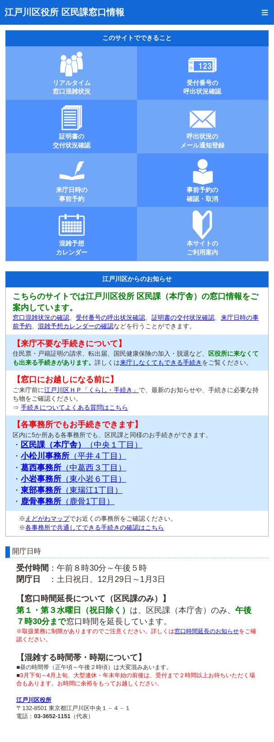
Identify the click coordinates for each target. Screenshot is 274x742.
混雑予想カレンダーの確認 (76, 326)
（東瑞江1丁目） (72, 490)
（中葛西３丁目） (73, 467)
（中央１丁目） (81, 444)
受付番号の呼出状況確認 (110, 317)
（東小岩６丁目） (73, 478)
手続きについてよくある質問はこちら (74, 407)
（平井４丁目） (73, 455)
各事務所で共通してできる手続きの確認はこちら (94, 527)
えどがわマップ (47, 518)
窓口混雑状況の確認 (41, 317)
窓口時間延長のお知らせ (206, 631)
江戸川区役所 (33, 700)
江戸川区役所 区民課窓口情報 (64, 12)
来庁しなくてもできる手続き (161, 362)
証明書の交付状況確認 (183, 317)
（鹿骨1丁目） (67, 501)
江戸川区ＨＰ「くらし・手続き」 (91, 389)
